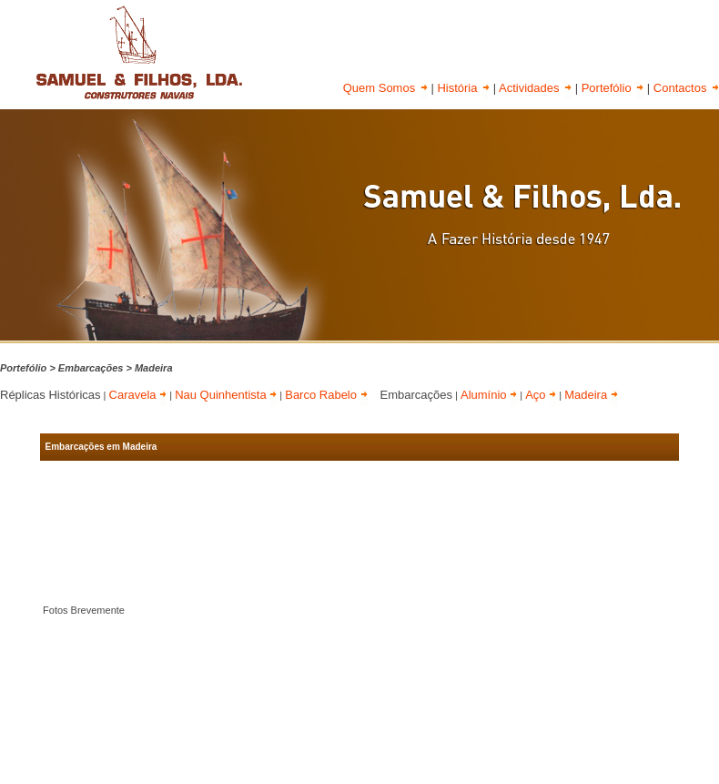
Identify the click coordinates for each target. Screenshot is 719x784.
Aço (540, 395)
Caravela (138, 395)
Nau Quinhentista (226, 395)
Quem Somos (385, 88)
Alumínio (489, 395)
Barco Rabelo (326, 395)
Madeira (591, 395)
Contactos (686, 88)
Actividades (535, 88)
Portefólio (613, 88)
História (463, 88)
